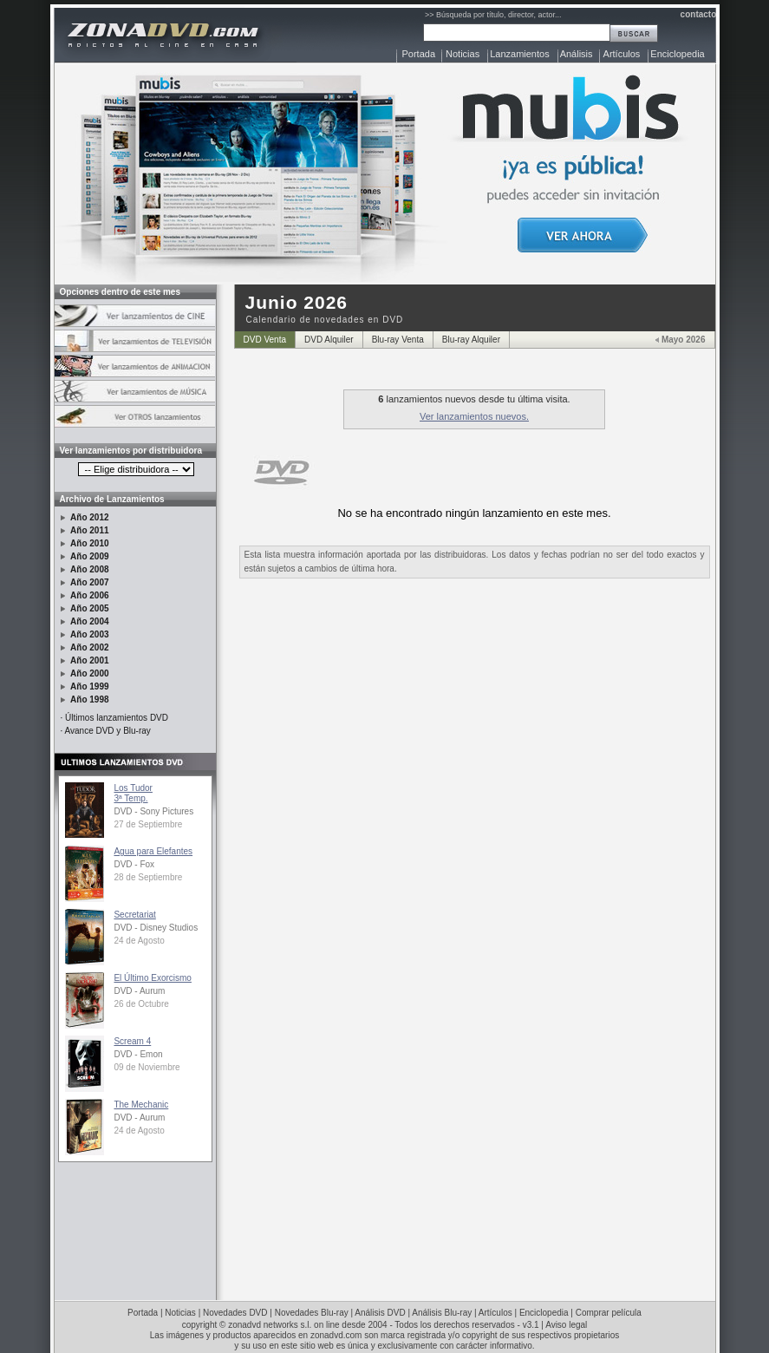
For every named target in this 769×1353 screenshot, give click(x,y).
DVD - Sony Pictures (153, 811)
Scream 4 (132, 1041)
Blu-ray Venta (398, 339)
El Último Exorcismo (152, 978)
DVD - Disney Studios (156, 927)
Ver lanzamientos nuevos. (474, 416)
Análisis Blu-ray (442, 1312)
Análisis (576, 54)
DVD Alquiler (329, 339)
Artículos (622, 54)
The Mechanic (141, 1104)
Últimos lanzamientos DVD (116, 717)
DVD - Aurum (139, 991)
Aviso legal (566, 1325)
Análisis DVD (380, 1312)
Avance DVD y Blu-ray (108, 730)
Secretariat (134, 914)
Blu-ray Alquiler (471, 339)
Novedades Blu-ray (312, 1312)
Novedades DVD (235, 1312)
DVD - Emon (138, 1054)
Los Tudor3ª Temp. (133, 793)
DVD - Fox (134, 864)
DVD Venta (265, 339)
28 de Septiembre (148, 877)
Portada (419, 54)
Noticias (462, 54)
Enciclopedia (677, 54)
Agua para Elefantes (153, 851)
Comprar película (609, 1312)
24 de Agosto (139, 940)
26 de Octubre (141, 1004)
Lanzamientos (520, 54)
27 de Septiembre (148, 824)
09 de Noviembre (146, 1067)
